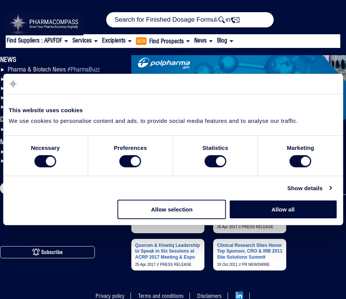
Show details (305, 188)
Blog (222, 40)
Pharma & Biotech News (54, 69)
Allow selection (172, 209)
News (200, 40)
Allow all (283, 209)
